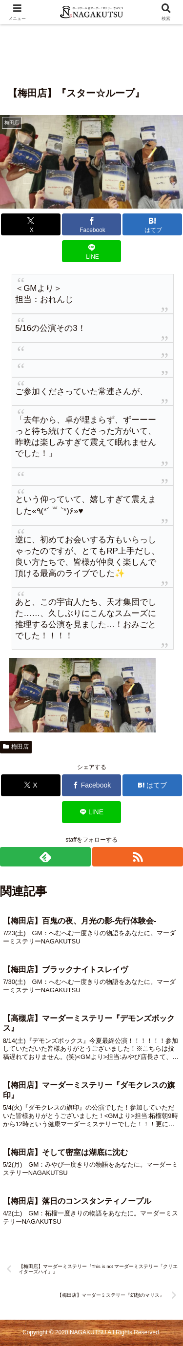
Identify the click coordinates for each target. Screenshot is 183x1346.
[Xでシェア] (31, 224)
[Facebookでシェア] (92, 224)
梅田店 (16, 746)
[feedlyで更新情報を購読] (45, 856)
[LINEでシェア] (92, 251)
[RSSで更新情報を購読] (137, 856)
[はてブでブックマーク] (152, 224)
